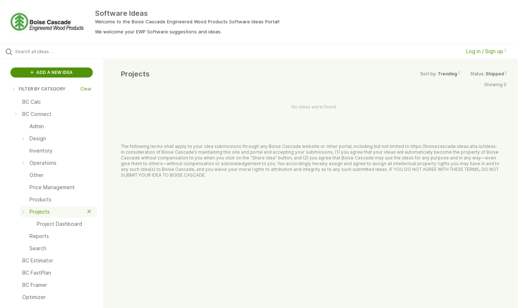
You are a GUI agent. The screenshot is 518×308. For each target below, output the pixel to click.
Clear (86, 89)
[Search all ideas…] (60, 51)
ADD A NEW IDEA (51, 72)
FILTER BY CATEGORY (38, 89)
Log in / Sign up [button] (486, 51)
